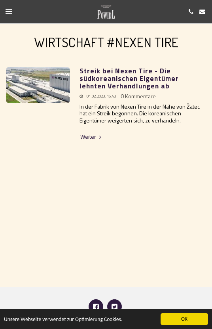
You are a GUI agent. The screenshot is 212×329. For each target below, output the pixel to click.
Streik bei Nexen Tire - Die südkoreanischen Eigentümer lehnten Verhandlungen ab (129, 78)
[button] (8, 11)
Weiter (91, 136)
